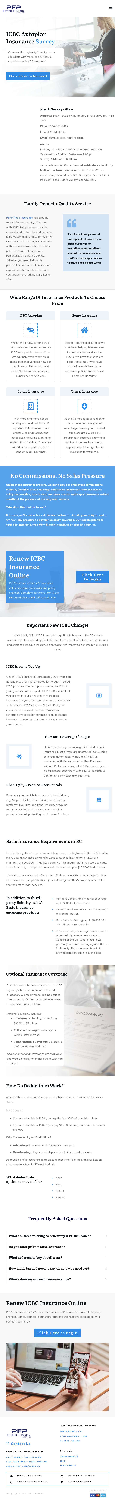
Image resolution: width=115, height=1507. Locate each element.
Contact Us (20, 1444)
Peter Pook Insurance (19, 217)
